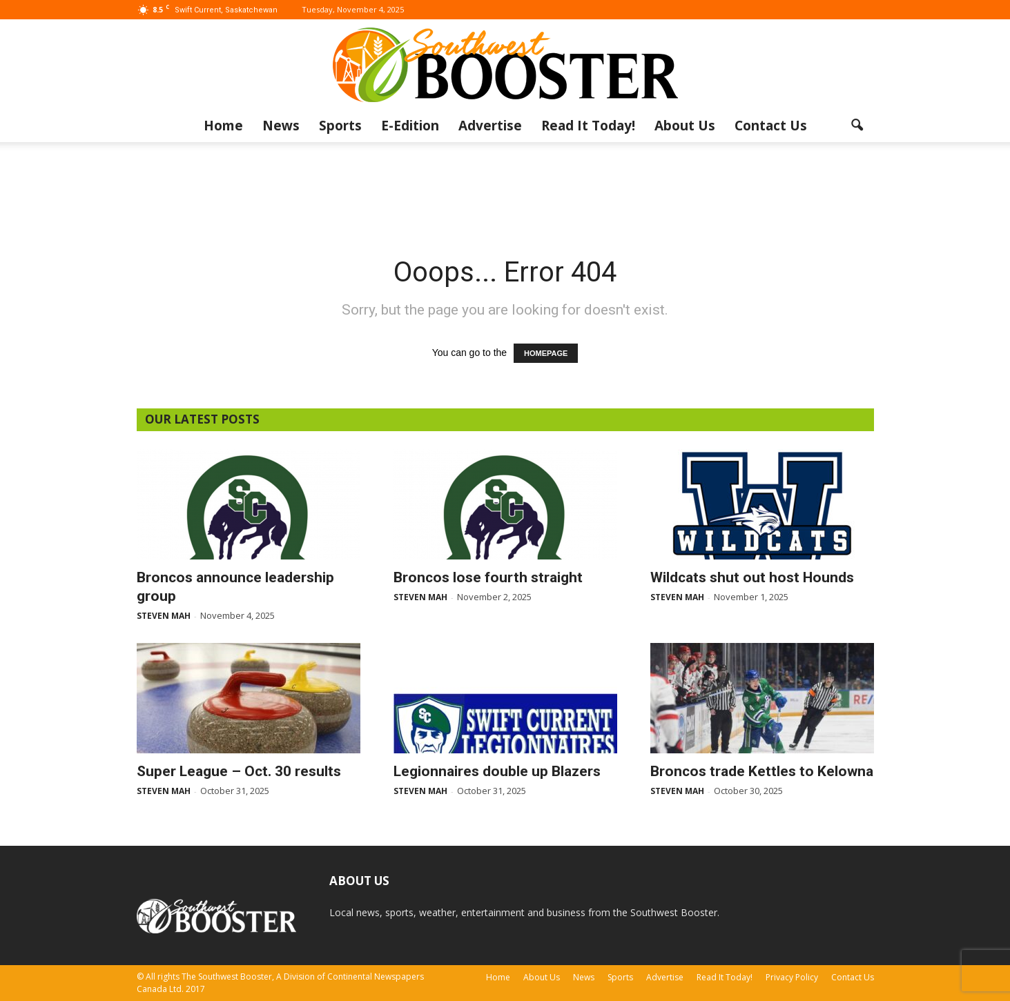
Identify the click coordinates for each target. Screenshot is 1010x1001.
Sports (340, 126)
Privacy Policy (792, 977)
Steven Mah (164, 616)
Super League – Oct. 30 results (239, 771)
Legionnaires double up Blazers (497, 771)
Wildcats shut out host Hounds (752, 577)
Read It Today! (588, 126)
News (281, 126)
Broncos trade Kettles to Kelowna (761, 771)
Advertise (490, 126)
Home (223, 126)
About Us (684, 126)
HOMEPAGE (545, 353)
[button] (857, 125)
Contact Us (771, 126)
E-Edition (410, 126)
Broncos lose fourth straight (488, 577)
